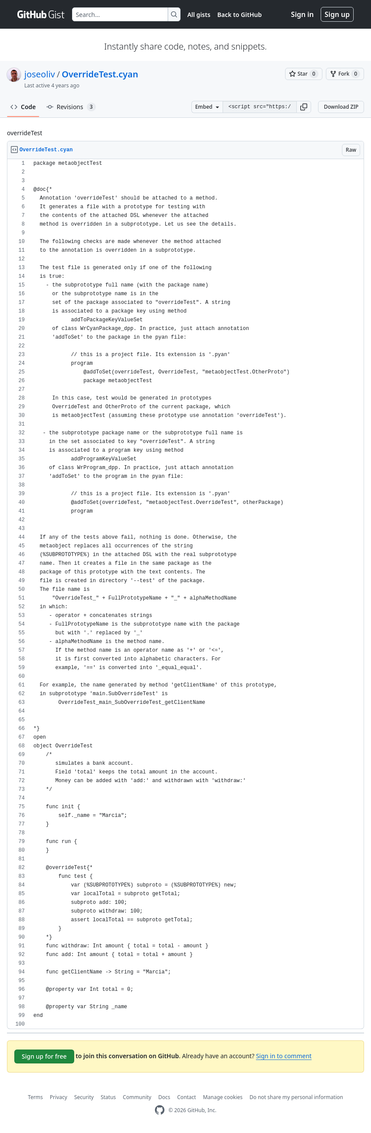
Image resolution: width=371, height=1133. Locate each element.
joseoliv (39, 74)
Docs (164, 1097)
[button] (303, 107)
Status (108, 1097)
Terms (35, 1097)
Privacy (58, 1097)
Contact (186, 1097)
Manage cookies (223, 1097)
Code (23, 107)
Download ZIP (341, 106)
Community (137, 1097)
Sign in (302, 14)
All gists (198, 14)
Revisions (71, 107)
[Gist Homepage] (41, 14)
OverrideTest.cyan (100, 74)
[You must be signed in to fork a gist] (345, 74)
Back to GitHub (239, 14)
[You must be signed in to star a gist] (303, 74)
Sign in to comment (284, 1056)
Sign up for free (44, 1056)
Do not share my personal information (296, 1097)
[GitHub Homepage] (159, 1110)
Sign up (337, 14)
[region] (185, 594)
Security (84, 1097)
